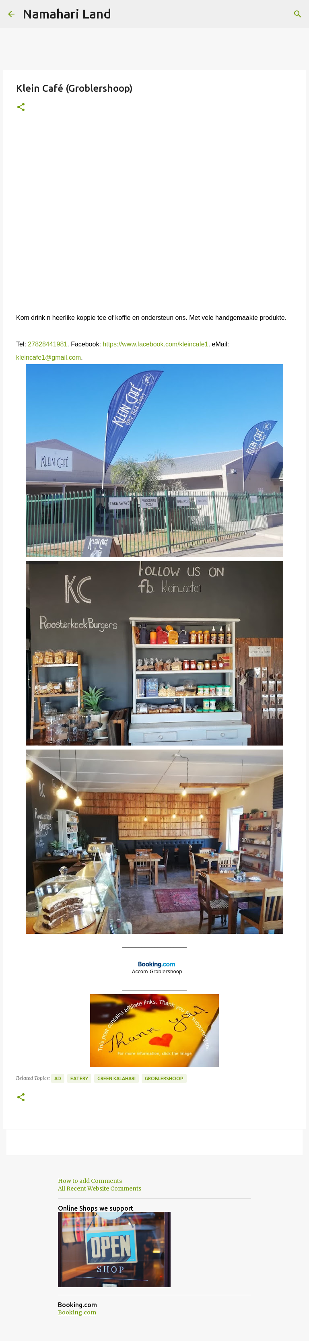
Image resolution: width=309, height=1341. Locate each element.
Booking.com (77, 1312)
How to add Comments (90, 1180)
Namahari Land (67, 13)
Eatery (79, 1078)
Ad (57, 1078)
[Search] (298, 14)
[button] (21, 107)
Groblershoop (164, 1078)
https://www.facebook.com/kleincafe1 (155, 344)
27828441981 (47, 344)
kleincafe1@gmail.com (48, 357)
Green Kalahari (116, 1078)
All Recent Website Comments (99, 1188)
